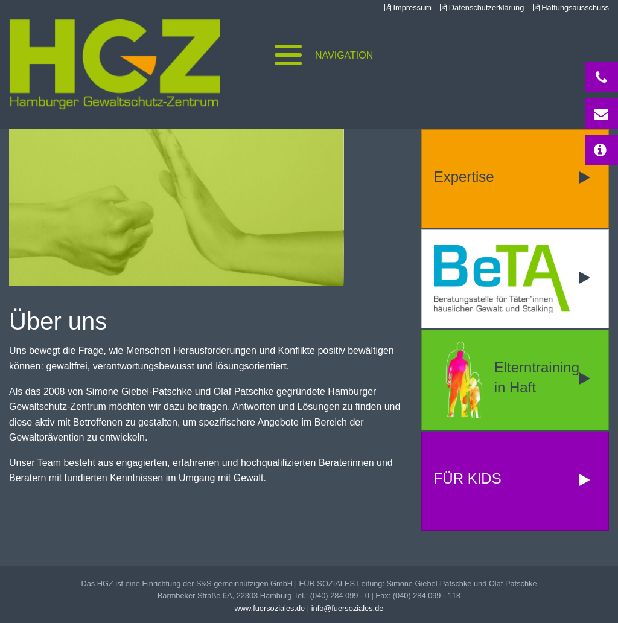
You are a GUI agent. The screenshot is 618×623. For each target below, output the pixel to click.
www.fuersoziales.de (270, 608)
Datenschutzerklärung (482, 7)
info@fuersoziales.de (347, 608)
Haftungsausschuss (571, 7)
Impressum (408, 7)
